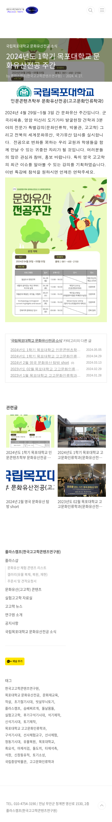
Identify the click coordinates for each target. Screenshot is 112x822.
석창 (8, 754)
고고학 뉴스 (13, 606)
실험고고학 (12, 714)
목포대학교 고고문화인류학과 (25, 728)
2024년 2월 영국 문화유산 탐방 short (39, 363)
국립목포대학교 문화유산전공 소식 (36, 341)
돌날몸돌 (48, 708)
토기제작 (29, 721)
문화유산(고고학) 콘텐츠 (23, 589)
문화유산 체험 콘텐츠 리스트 (26, 567)
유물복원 (29, 741)
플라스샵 (11, 560)
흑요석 (9, 748)
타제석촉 (51, 748)
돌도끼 (37, 748)
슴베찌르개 (31, 708)
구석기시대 (12, 734)
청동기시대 (12, 741)
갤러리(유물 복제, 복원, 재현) (27, 574)
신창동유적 (22, 754)
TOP (102, 806)
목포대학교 (46, 741)
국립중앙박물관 (16, 761)
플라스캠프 (12, 708)
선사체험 (51, 734)
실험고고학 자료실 (18, 597)
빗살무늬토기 (45, 701)
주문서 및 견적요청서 (21, 580)
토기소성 (39, 754)
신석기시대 (12, 721)
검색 (90, 10)
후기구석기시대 (34, 714)
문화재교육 (50, 694)
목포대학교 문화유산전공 (22, 694)
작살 (8, 701)
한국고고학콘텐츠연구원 (22, 688)
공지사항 (11, 623)
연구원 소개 (13, 614)
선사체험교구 (32, 734)
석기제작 (54, 714)
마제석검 (23, 748)
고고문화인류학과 (42, 761)
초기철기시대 (23, 701)
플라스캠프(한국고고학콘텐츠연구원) (33, 551)
